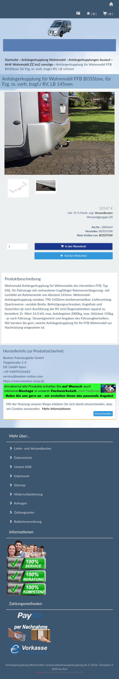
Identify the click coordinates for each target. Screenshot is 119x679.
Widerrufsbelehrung (26, 494)
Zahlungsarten (21, 512)
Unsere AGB (20, 467)
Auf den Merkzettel (73, 255)
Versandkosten (104, 213)
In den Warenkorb (73, 246)
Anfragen (18, 503)
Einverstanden (103, 413)
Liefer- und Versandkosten (30, 448)
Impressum (19, 476)
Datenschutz (20, 457)
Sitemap (17, 485)
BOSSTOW (106, 235)
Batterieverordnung (25, 521)
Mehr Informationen (56, 408)
